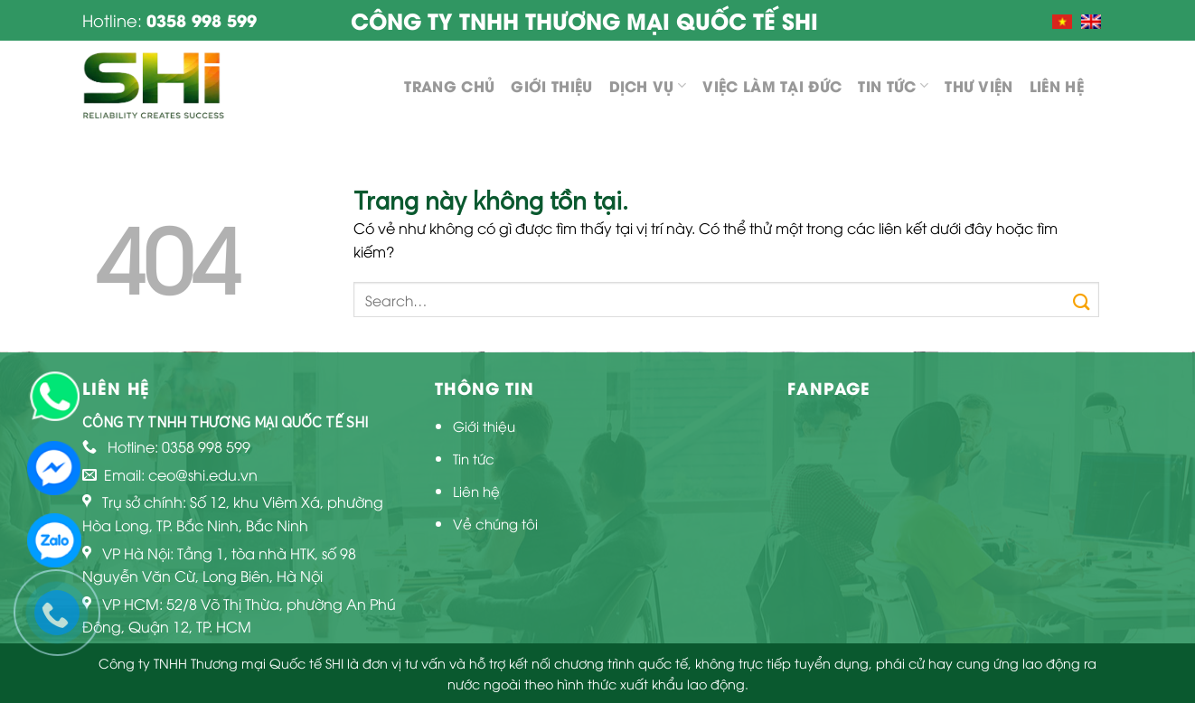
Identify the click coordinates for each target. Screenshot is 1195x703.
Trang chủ (449, 85)
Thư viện (979, 85)
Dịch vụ (648, 85)
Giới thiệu (551, 85)
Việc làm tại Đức (772, 85)
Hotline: (169, 19)
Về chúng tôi (495, 523)
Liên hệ (1057, 85)
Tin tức (893, 85)
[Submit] (1081, 298)
